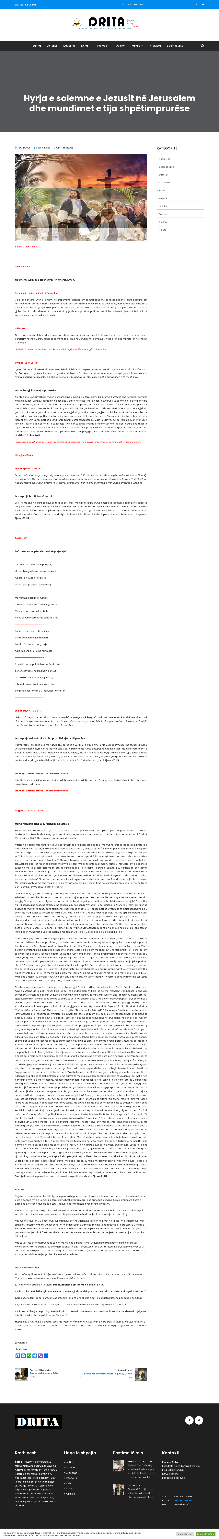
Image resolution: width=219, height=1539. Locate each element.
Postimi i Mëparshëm (48, 1372)
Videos (162, 230)
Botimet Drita (175, 45)
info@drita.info (184, 1500)
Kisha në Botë (136, 1461)
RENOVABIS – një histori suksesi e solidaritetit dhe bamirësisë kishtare (141, 1493)
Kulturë (137, 45)
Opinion (120, 45)
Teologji (103, 45)
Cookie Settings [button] (185, 1534)
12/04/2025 (24, 147)
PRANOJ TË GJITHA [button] (205, 1534)
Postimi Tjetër (114, 1372)
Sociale (163, 214)
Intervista (155, 45)
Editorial (52, 45)
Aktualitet (69, 45)
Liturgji (69, 147)
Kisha (86, 45)
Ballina (37, 45)
